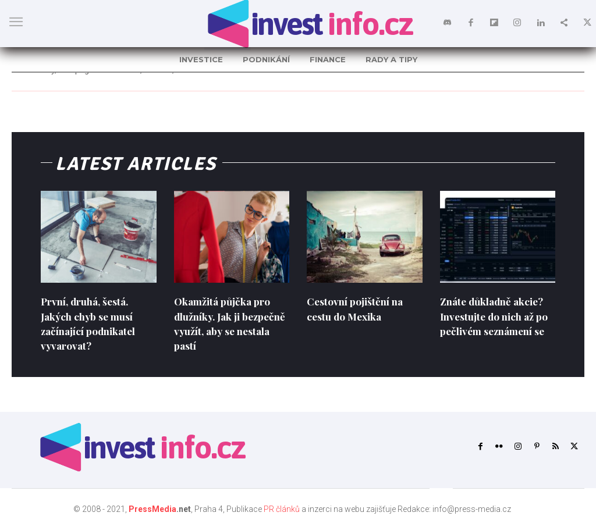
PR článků (282, 509)
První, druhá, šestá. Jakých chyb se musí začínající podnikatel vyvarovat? (92, 323)
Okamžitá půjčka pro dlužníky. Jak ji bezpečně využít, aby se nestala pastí (230, 323)
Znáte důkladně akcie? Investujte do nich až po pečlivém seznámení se (497, 315)
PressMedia (152, 509)
